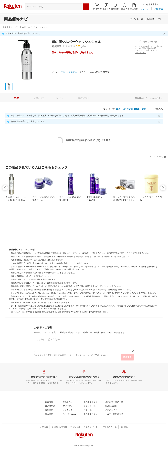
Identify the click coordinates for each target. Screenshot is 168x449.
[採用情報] (124, 427)
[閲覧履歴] (115, 6)
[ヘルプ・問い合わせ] (114, 414)
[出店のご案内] (111, 406)
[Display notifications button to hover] (97, 6)
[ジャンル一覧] (136, 19)
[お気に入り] (124, 6)
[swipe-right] (163, 187)
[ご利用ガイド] (111, 410)
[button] (106, 6)
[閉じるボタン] (164, 33)
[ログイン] (144, 8)
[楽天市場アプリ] (90, 414)
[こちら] (137, 50)
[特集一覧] (88, 410)
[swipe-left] (5, 187)
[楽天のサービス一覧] (114, 402)
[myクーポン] (68, 406)
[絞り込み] (156, 108)
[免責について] (140, 52)
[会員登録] (158, 8)
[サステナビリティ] (92, 427)
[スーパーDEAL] (69, 414)
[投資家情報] (75, 427)
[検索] (86, 6)
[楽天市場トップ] (90, 402)
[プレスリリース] (110, 427)
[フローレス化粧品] (69, 72)
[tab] (16, 98)
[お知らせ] (106, 6)
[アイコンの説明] (157, 156)
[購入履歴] (134, 6)
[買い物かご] (50, 406)
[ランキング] (68, 410)
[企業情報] (44, 427)
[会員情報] (49, 402)
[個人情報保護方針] (59, 427)
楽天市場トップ (9, 27)
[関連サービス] (155, 19)
